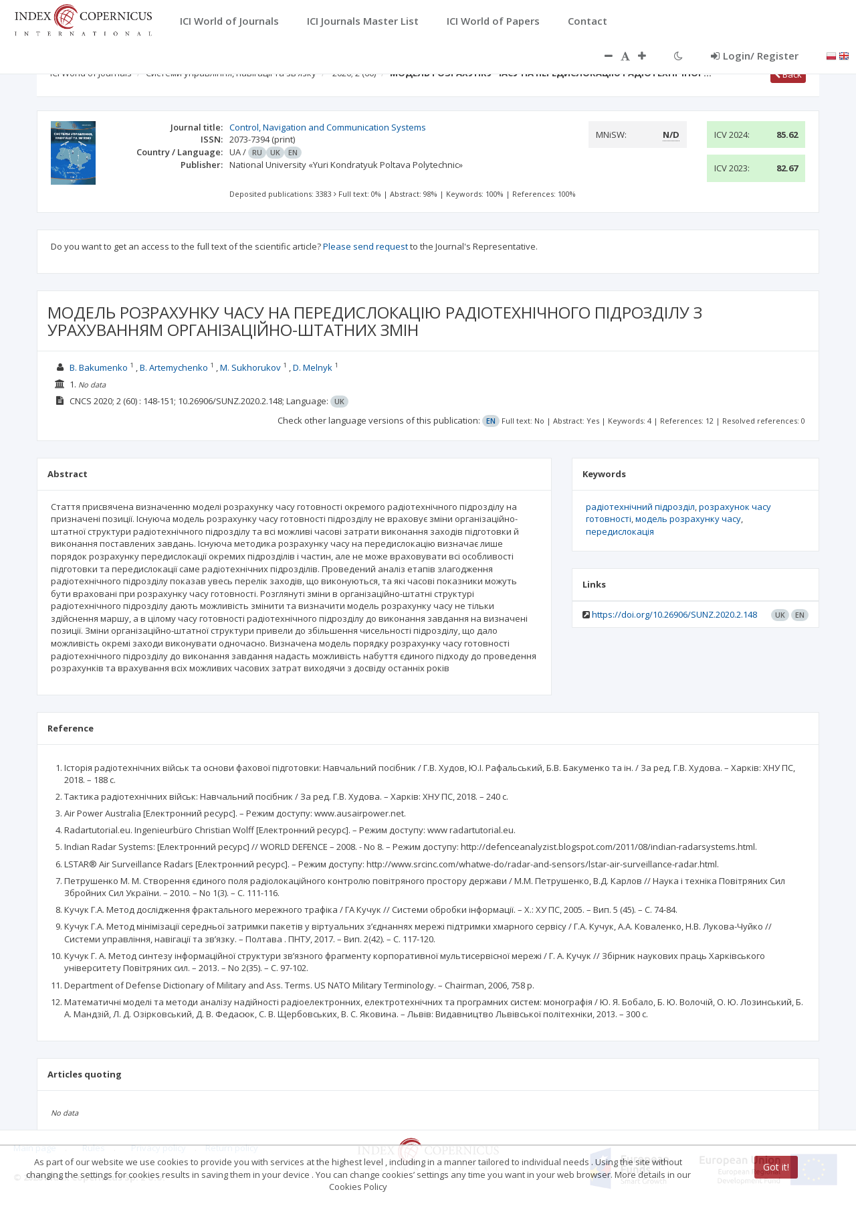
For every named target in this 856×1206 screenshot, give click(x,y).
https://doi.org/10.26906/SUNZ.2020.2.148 (674, 614)
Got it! (776, 1166)
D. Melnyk (312, 367)
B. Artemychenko (174, 367)
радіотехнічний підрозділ (640, 507)
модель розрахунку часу (688, 519)
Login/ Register (754, 55)
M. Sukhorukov (250, 367)
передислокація (620, 531)
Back (788, 74)
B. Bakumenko (99, 367)
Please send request (365, 246)
